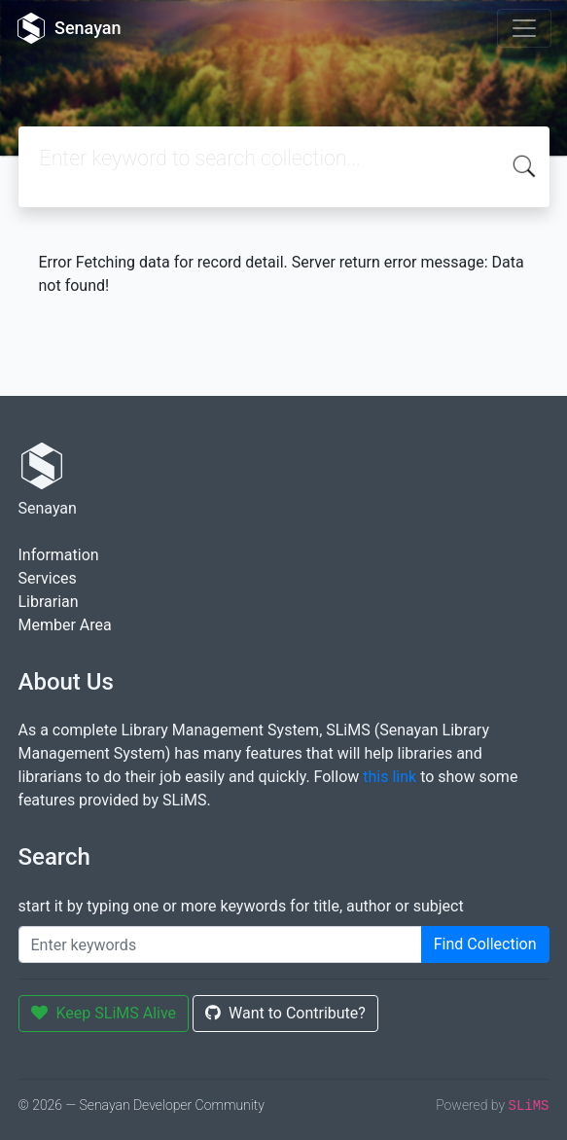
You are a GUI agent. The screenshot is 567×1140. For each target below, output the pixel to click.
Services (47, 578)
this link (389, 776)
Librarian (48, 601)
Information (58, 555)
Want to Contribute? (285, 1013)
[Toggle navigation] (524, 28)
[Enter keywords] (220, 944)
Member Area (65, 625)
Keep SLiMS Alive (104, 1013)
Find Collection (485, 944)
